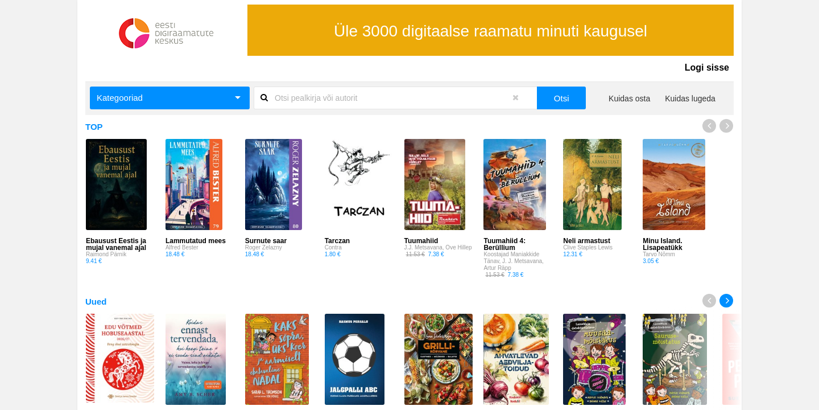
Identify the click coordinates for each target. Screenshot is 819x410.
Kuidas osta (629, 98)
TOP (94, 127)
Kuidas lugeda (690, 98)
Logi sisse (707, 67)
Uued (96, 301)
